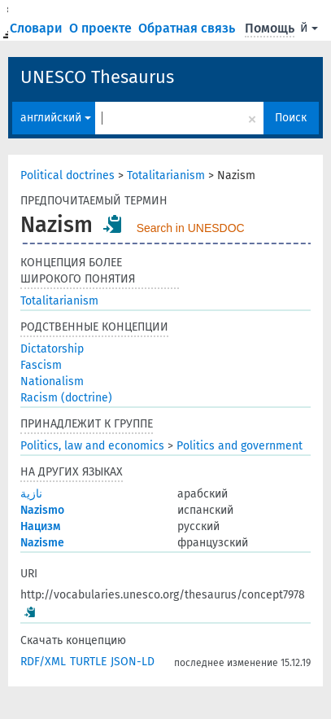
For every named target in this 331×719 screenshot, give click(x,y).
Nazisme (42, 543)
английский (55, 118)
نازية (31, 494)
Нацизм (40, 526)
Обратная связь (188, 28)
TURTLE (88, 662)
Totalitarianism (166, 175)
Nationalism (52, 381)
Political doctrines (67, 175)
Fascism (41, 365)
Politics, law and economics (92, 446)
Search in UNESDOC (191, 228)
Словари (38, 28)
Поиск (291, 118)
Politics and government (239, 446)
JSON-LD (133, 662)
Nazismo (42, 510)
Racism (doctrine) (66, 398)
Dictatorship (52, 349)
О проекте (102, 28)
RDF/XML (43, 662)
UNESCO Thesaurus (97, 77)
